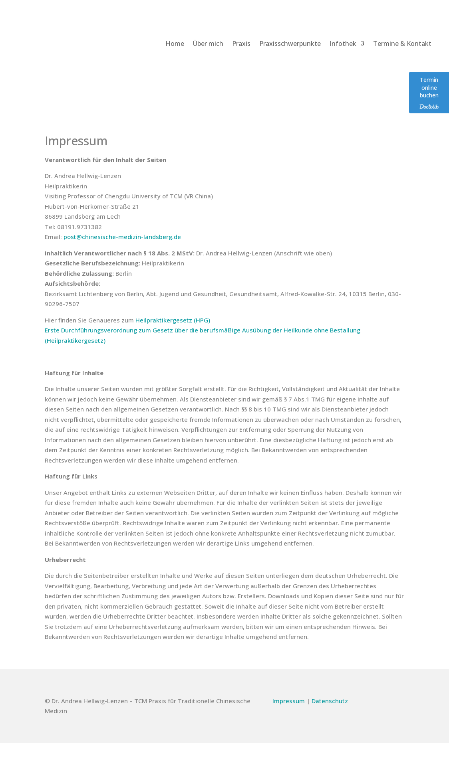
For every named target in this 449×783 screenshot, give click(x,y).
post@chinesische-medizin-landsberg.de (122, 237)
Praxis (241, 43)
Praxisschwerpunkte (290, 43)
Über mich (208, 43)
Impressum (288, 701)
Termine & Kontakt (402, 43)
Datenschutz (330, 701)
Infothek (343, 43)
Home (174, 43)
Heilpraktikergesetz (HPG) (172, 320)
